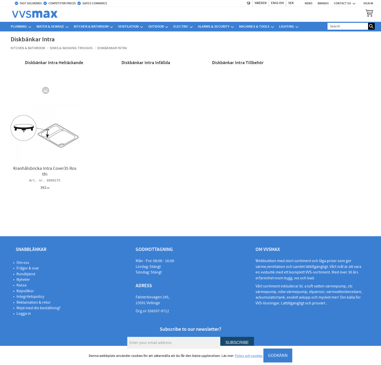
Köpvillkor (25, 291)
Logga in (23, 313)
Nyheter (23, 279)
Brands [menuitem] (323, 3)
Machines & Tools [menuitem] (254, 26)
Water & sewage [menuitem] (50, 26)
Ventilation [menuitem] (128, 26)
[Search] (371, 26)
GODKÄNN (278, 355)
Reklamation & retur (33, 302)
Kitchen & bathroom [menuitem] (91, 26)
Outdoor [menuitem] (156, 26)
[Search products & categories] (348, 26)
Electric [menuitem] (180, 26)
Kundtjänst (25, 274)
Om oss (22, 262)
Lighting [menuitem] (286, 26)
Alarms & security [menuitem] (213, 26)
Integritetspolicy (30, 296)
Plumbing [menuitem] (19, 26)
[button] (369, 13)
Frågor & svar (27, 268)
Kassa (21, 285)
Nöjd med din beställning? (38, 308)
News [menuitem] (309, 3)
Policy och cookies (249, 356)
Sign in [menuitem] (368, 3)
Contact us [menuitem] (342, 3)
